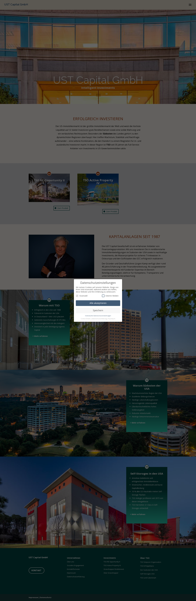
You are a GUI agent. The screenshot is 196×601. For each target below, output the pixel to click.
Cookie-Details (85, 319)
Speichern (98, 310)
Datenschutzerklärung (99, 319)
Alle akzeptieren (98, 303)
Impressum (111, 319)
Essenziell (81, 296)
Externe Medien (110, 296)
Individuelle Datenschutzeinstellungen (98, 316)
